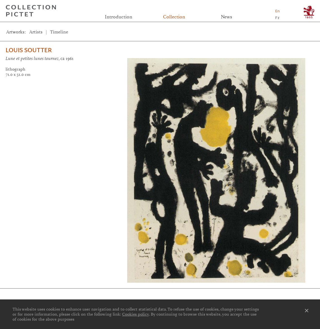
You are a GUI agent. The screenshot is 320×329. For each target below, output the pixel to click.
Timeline (59, 32)
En (277, 10)
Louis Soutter (29, 50)
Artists (36, 32)
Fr (277, 17)
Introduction (118, 17)
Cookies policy (135, 314)
